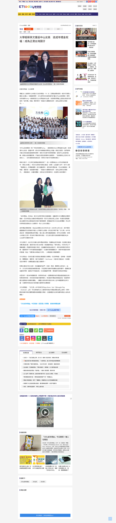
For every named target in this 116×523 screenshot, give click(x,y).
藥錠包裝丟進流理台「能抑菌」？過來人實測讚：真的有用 (39, 370)
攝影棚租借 (58, 1)
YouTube (89, 1)
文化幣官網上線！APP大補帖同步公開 (38, 467)
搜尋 (84, 1)
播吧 (30, 14)
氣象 (48, 29)
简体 (20, 1)
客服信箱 (78, 139)
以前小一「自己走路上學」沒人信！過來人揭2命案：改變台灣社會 (41, 357)
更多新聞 (67, 316)
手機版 (23, 1)
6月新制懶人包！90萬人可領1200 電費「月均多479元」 (51, 468)
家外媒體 (46, 1)
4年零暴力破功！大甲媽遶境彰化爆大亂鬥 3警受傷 (92, 44)
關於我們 (88, 134)
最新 (19, 14)
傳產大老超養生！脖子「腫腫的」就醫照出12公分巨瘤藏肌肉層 (41, 380)
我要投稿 (78, 134)
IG (90, 1)
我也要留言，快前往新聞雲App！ (45, 515)
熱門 (26, 14)
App (27, 1)
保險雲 (89, 9)
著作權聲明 (78, 141)
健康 (58, 29)
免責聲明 (84, 141)
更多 (95, 25)
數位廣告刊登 (52, 1)
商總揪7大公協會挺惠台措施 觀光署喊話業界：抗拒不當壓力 (40, 383)
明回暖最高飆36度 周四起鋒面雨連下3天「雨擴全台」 (38, 377)
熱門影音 (39, 352)
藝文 (21, 32)
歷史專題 (36, 1)
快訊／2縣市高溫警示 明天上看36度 (33, 386)
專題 (33, 14)
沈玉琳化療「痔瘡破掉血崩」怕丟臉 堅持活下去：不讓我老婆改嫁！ (92, 78)
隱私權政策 (88, 139)
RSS (92, 1)
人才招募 (83, 134)
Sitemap (83, 139)
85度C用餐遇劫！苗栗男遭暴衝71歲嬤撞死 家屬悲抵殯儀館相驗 (92, 55)
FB (87, 1)
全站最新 (64, 352)
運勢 (25, 32)
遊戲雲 (95, 9)
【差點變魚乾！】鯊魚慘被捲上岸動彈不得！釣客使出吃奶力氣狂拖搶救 (42, 396)
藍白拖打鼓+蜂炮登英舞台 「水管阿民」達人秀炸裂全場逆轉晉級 (42, 361)
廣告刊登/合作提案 (80, 137)
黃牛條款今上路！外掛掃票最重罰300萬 (25, 467)
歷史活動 (31, 1)
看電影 (79, 6)
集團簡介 (93, 134)
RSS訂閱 (78, 143)
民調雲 (84, 6)
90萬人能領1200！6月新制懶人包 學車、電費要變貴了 (64, 468)
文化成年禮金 (25, 482)
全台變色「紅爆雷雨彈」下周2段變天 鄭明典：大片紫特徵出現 (40, 367)
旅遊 (47, 14)
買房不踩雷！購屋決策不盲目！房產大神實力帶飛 (89, 110)
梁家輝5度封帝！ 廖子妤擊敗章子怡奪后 (39, 324)
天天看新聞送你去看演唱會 (88, 92)
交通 (29, 32)
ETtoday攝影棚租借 (87, 121)
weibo (94, 1)
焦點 (23, 14)
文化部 (35, 482)
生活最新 (52, 352)
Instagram (81, 150)
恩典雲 (84, 9)
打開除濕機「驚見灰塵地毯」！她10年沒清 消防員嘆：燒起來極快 (41, 364)
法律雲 (89, 6)
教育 (38, 29)
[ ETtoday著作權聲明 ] (47, 343)
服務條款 (94, 139)
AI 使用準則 (89, 141)
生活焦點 (28, 29)
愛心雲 (95, 6)
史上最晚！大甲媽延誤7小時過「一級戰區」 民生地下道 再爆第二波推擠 (92, 66)
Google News (96, 1)
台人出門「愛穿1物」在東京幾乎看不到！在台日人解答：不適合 (40, 373)
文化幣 (43, 482)
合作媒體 (93, 137)
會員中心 (41, 1)
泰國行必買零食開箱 (87, 101)
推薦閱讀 (26, 353)
